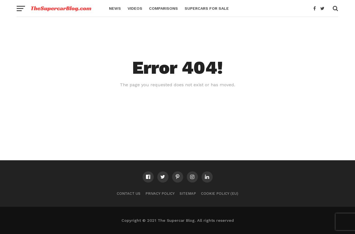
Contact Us (128, 193)
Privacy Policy (160, 193)
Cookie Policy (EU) (219, 193)
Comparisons (163, 8)
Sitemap (188, 193)
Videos (135, 8)
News (115, 8)
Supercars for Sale (207, 8)
